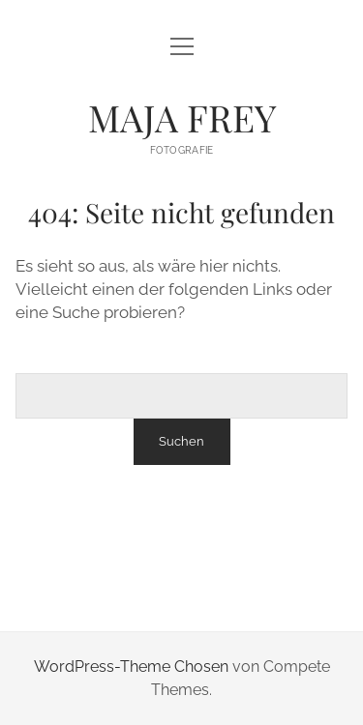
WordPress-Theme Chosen (131, 666)
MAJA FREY (182, 117)
